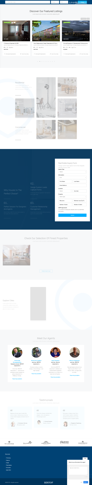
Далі (88, 18)
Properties (39, 3)
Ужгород (8, 457)
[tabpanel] (16, 38)
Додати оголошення (81, 3)
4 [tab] (44, 61)
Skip (81, 482)
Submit (72, 215)
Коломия (8, 467)
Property (47, 3)
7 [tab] (50, 61)
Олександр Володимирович (10, 53)
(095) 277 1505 (70, 3)
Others (61, 3)
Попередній (83, 18)
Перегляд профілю (17, 378)
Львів (7, 462)
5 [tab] (46, 61)
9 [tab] (54, 61)
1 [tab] (37, 61)
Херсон (8, 460)
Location (60, 188)
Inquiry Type (61, 169)
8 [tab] (52, 61)
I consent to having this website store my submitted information (71, 210)
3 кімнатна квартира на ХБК (11, 43)
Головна (31, 3)
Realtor (55, 3)
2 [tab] (39, 61)
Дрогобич (8, 470)
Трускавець (9, 465)
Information (61, 175)
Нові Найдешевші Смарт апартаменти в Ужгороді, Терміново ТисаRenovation (53, 43)
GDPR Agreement (62, 207)
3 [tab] (42, 61)
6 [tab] (48, 61)
